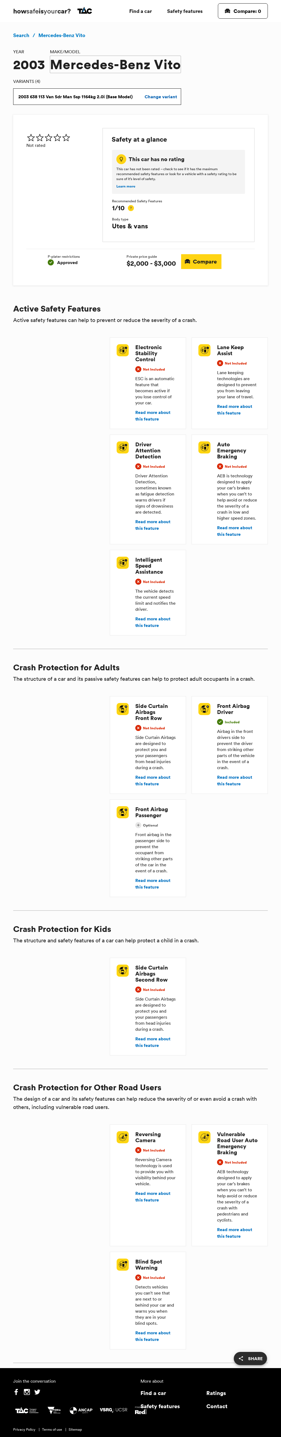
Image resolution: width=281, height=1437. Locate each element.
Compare (201, 261)
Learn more (125, 186)
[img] (62, 137)
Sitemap (75, 1429)
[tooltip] (131, 208)
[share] (250, 1358)
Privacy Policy (24, 1429)
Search (21, 35)
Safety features (185, 10)
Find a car (140, 10)
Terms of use (52, 1429)
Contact (216, 1406)
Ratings (216, 1393)
